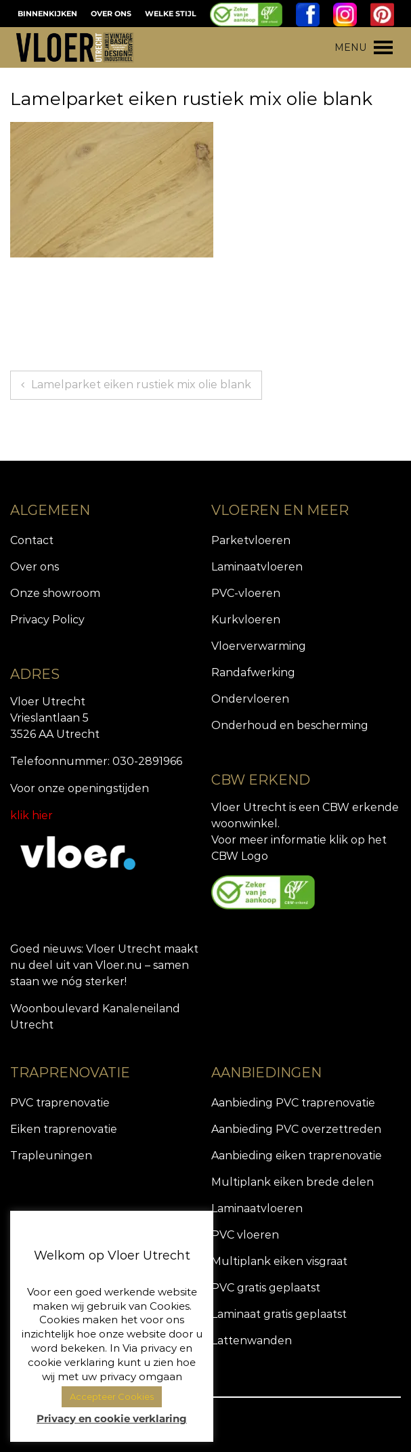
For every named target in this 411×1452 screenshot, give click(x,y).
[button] (350, 47)
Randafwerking (253, 672)
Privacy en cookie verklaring (112, 1418)
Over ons (34, 566)
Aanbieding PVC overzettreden (296, 1129)
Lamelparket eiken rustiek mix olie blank (141, 384)
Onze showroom (55, 593)
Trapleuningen (51, 1155)
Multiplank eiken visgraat (279, 1261)
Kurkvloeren (245, 619)
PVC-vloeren (245, 593)
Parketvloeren (250, 540)
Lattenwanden (251, 1340)
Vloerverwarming (258, 646)
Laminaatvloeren (257, 566)
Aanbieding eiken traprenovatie (296, 1155)
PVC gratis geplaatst (265, 1287)
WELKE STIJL (170, 13)
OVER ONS (111, 13)
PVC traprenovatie (60, 1102)
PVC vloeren (245, 1234)
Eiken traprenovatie (63, 1129)
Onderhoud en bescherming (289, 725)
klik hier (31, 815)
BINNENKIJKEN (47, 13)
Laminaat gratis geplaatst (279, 1314)
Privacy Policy (47, 619)
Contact (31, 540)
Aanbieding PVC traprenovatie (293, 1102)
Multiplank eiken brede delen (292, 1182)
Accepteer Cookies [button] (112, 1396)
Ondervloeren (250, 698)
